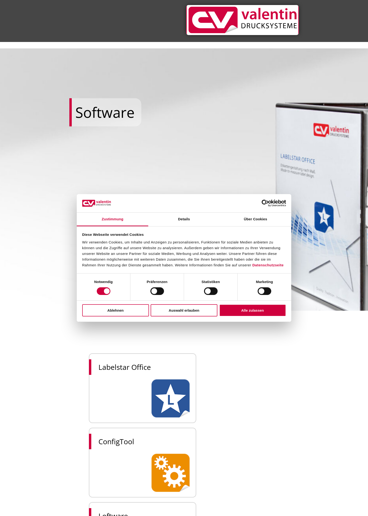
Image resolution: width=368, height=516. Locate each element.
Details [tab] (184, 219)
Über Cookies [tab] (255, 219)
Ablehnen (115, 310)
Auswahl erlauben (184, 310)
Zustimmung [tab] (112, 219)
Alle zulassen (252, 310)
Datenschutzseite (268, 265)
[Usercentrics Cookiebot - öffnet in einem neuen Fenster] (265, 203)
